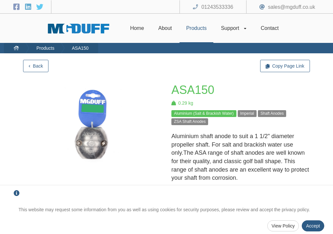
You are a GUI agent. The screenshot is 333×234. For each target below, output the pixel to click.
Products (45, 48)
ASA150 (80, 48)
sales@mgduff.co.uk (291, 7)
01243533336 (217, 7)
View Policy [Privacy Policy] (283, 225)
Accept (313, 225)
